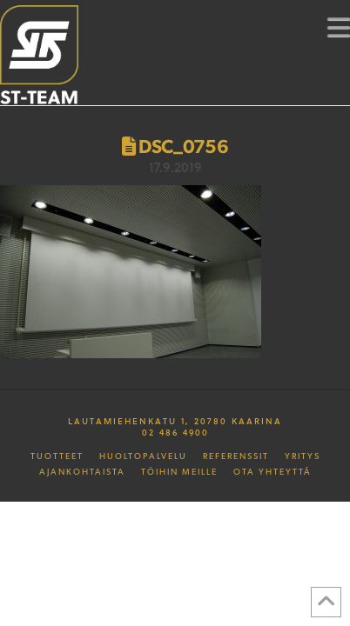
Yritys (302, 456)
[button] (338, 27)
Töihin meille (179, 472)
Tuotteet (57, 456)
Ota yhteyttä (272, 472)
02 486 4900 (175, 432)
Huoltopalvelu (143, 456)
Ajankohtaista (82, 472)
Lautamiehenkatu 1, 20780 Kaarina (175, 421)
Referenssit (236, 456)
